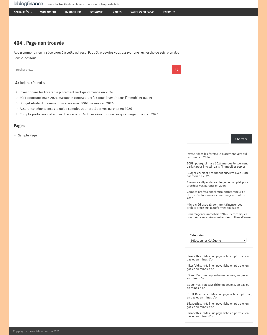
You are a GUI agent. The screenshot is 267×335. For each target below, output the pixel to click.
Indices (117, 12)
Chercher (241, 139)
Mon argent (48, 12)
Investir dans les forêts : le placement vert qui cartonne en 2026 (66, 92)
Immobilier (73, 12)
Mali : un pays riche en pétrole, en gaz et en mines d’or (218, 257)
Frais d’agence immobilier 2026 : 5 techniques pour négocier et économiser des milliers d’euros (219, 215)
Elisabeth (193, 303)
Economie (96, 12)
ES (188, 275)
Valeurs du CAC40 (142, 12)
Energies (169, 12)
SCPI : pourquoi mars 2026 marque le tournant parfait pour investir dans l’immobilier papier (86, 97)
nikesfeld (193, 265)
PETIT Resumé (196, 294)
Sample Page (27, 135)
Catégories (197, 235)
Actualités (23, 12)
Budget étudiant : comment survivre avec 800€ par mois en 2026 (67, 103)
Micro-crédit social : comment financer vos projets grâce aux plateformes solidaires (214, 205)
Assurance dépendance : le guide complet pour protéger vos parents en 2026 (76, 108)
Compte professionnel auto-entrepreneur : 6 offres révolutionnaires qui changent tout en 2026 (89, 114)
